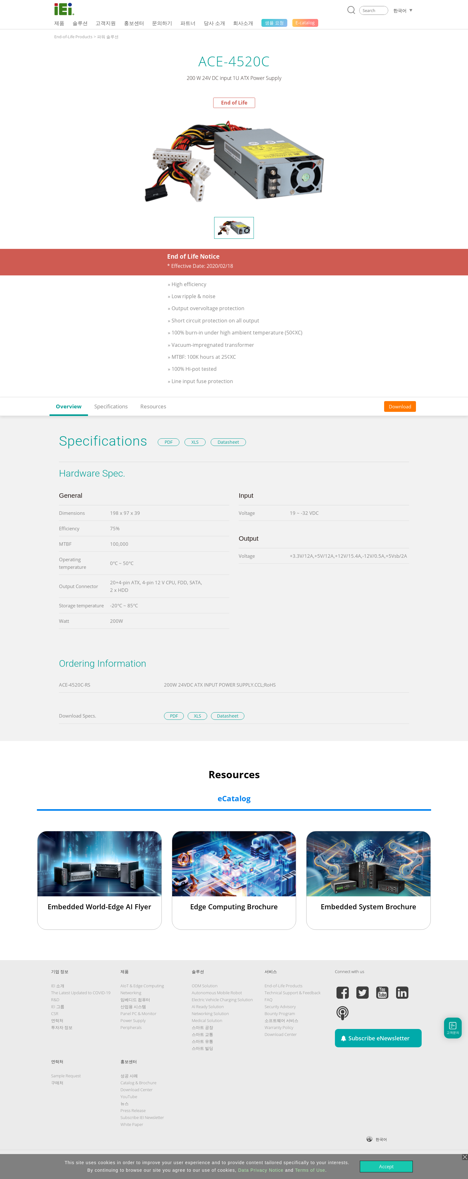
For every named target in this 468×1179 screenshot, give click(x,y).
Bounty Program (280, 1013)
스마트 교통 (202, 1034)
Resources (153, 406)
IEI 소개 (57, 986)
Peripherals (131, 1027)
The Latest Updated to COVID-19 (80, 993)
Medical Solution (207, 1020)
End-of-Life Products (73, 36)
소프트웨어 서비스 (281, 1020)
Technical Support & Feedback (292, 993)
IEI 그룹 (57, 1006)
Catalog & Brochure (138, 1083)
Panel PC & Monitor (138, 1013)
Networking (130, 993)
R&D (55, 999)
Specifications (111, 406)
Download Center (281, 1034)
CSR (54, 1013)
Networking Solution (210, 1013)
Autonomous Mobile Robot (217, 993)
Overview (69, 406)
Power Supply (133, 1020)
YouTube (128, 1096)
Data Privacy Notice (261, 1170)
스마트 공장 (202, 1027)
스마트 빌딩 (202, 1048)
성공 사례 (129, 1076)
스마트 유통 (202, 1041)
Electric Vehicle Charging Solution (222, 999)
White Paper (131, 1124)
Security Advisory (280, 1006)
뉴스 (124, 1103)
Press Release (133, 1110)
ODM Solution (205, 986)
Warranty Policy (279, 1027)
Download (400, 406)
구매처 (57, 1083)
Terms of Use (310, 1170)
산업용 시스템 (133, 1006)
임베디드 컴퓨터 (135, 999)
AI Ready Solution (208, 1006)
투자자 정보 (62, 1027)
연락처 (57, 1020)
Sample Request (66, 1076)
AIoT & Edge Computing (142, 986)
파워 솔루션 (108, 36)
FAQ (268, 999)
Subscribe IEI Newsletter (142, 1117)
